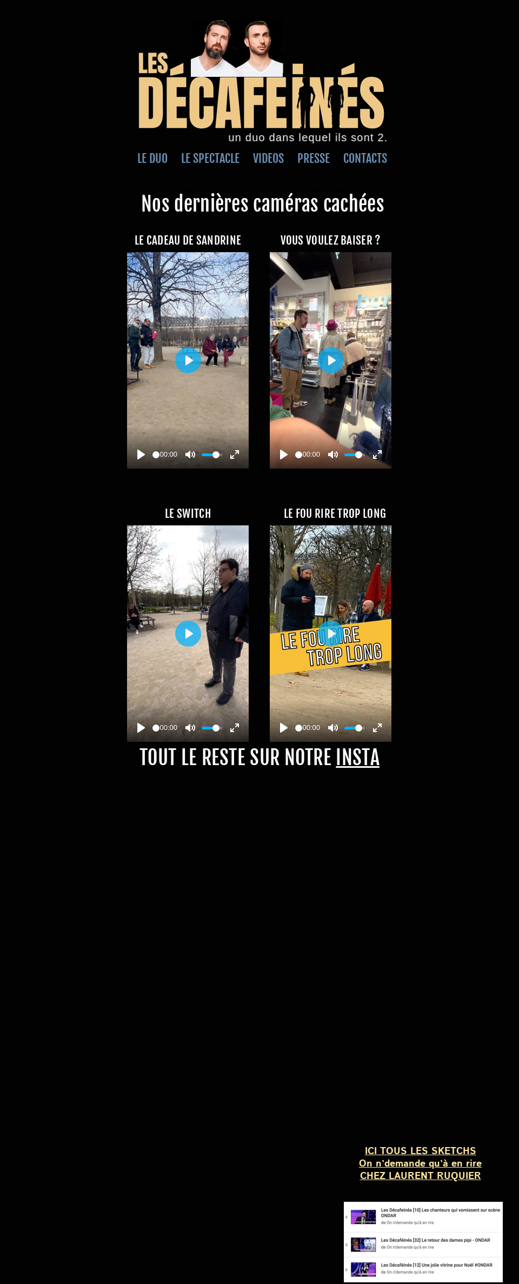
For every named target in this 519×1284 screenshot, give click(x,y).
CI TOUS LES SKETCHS (422, 1151)
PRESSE (314, 158)
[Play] (141, 454)
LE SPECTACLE (207, 158)
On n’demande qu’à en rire (420, 1164)
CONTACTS (359, 158)
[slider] (155, 455)
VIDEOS (275, 158)
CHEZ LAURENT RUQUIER (420, 1176)
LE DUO (153, 158)
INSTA (358, 758)
